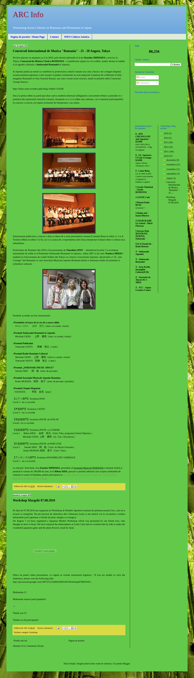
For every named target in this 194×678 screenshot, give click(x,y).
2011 (166, 151)
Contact (54, 36)
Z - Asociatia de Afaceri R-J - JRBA (142, 280)
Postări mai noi (20, 640)
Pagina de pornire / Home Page (28, 36)
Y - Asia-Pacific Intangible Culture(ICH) (142, 269)
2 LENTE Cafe (142, 197)
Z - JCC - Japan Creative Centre (143, 288)
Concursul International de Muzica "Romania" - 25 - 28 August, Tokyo (61, 51)
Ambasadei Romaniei (47, 64)
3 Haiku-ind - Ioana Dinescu (142, 214)
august (170, 178)
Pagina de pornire (76, 640)
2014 (166, 138)
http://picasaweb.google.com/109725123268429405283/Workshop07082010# (51, 581)
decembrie (172, 160)
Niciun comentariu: (45, 486)
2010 (166, 156)
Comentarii (143, 83)
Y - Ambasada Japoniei (142, 252)
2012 (166, 147)
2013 (166, 142)
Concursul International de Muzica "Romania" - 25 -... (173, 187)
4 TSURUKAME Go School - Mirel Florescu (143, 223)
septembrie (172, 174)
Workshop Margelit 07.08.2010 (34, 500)
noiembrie (171, 164)
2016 (166, 133)
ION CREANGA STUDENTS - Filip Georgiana (143, 147)
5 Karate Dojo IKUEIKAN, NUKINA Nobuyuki (142, 235)
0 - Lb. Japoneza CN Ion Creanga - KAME (144, 157)
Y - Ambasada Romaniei (142, 260)
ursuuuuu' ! (140, 208)
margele (25, 632)
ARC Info (28, 14)
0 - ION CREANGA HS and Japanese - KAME (142, 138)
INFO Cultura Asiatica (76, 36)
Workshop (33, 632)
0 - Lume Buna (142, 171)
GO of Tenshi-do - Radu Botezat (144, 245)
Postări (141, 77)
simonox (108, 663)
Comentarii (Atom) (35, 646)
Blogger (126, 663)
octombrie (171, 169)
